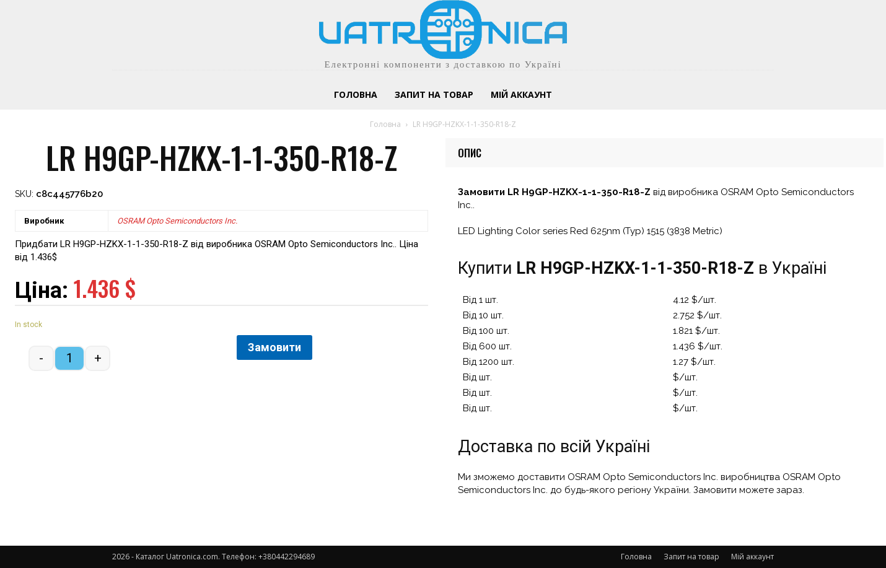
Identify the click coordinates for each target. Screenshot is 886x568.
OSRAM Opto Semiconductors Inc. (177, 220)
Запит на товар (691, 556)
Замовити (274, 347)
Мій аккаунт (752, 556)
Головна (385, 124)
